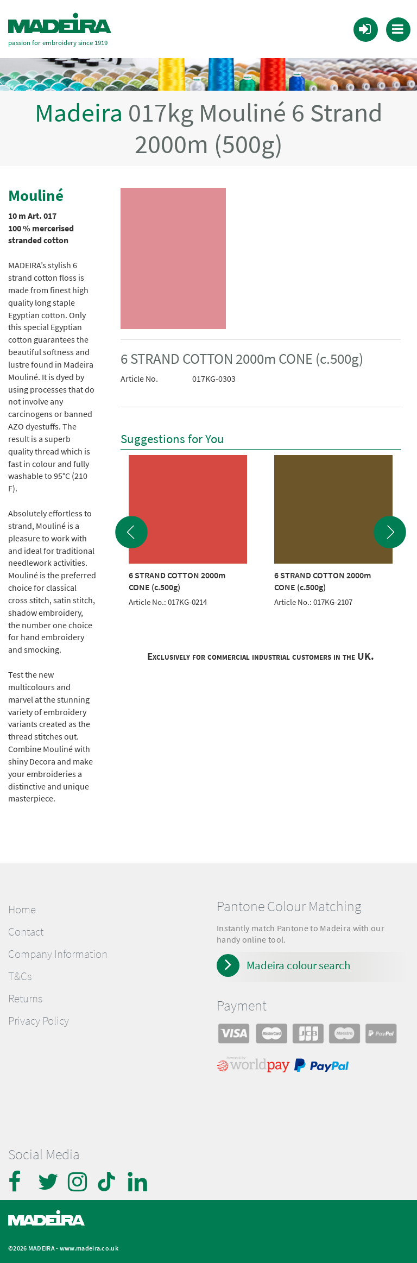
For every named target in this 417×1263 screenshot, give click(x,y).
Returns (25, 999)
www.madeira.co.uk (89, 1248)
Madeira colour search (298, 965)
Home (22, 909)
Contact (25, 932)
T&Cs (19, 976)
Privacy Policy (38, 1021)
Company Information (58, 954)
